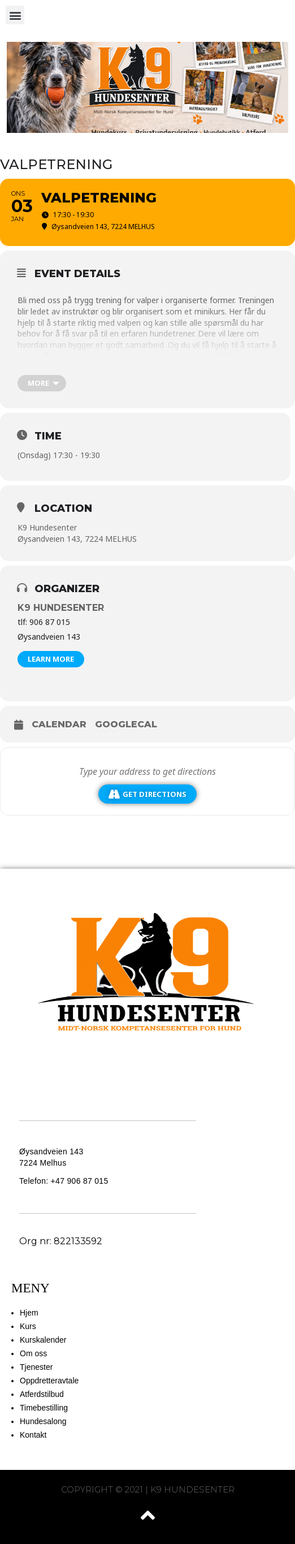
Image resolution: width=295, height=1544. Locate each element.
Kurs (28, 1326)
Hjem (29, 1312)
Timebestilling (44, 1407)
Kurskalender (43, 1339)
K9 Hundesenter (61, 607)
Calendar (59, 724)
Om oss (33, 1353)
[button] (15, 15)
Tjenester (36, 1367)
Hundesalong (43, 1421)
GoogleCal (126, 724)
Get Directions (147, 794)
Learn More (51, 659)
